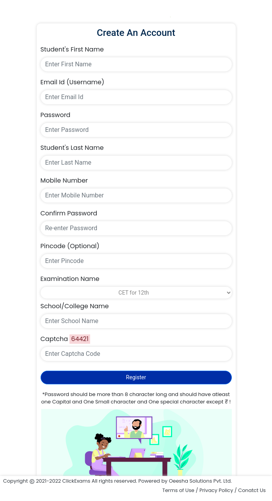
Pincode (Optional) (70, 246)
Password (56, 114)
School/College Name (75, 306)
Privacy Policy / (218, 490)
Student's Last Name (72, 147)
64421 (79, 338)
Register (136, 377)
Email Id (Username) (73, 82)
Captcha (54, 338)
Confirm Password (69, 213)
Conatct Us (252, 490)
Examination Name (70, 278)
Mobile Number (64, 180)
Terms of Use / (180, 490)
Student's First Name (72, 49)
